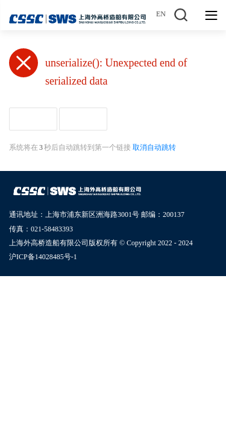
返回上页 (83, 119)
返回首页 (33, 119)
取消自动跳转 (154, 147)
